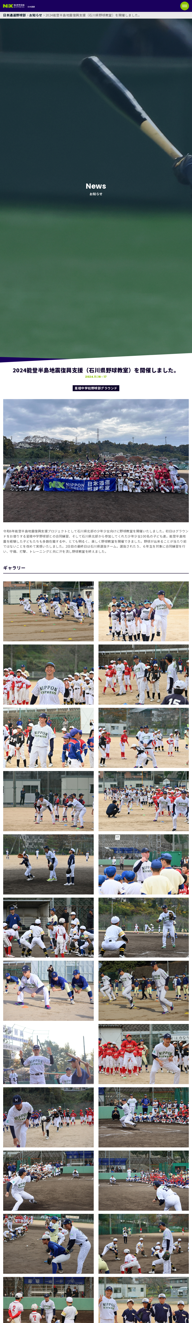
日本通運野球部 (14, 15)
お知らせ (35, 15)
